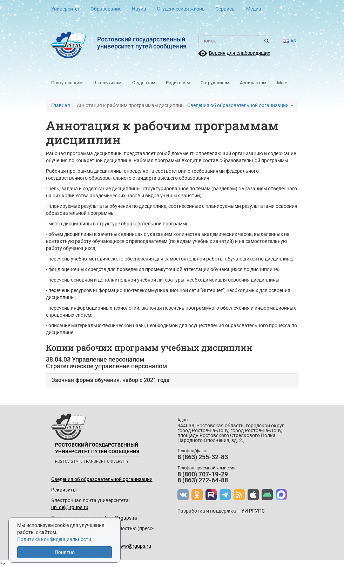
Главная (60, 105)
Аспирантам (253, 82)
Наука (139, 9)
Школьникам (107, 82)
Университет (65, 9)
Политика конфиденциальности (54, 539)
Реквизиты (64, 490)
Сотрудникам (215, 82)
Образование (105, 9)
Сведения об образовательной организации (240, 105)
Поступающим (67, 82)
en (288, 40)
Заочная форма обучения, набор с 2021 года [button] (111, 380)
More (282, 82)
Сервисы (225, 9)
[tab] (172, 380)
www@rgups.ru (133, 546)
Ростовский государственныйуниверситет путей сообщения (142, 42)
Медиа (253, 9)
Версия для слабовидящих (239, 53)
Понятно (65, 552)
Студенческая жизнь (181, 9)
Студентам (143, 82)
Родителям (178, 82)
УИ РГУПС (253, 511)
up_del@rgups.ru (69, 507)
